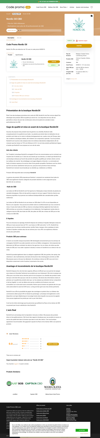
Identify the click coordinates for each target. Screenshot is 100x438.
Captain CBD (33, 394)
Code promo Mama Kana (42, 413)
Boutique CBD (16, 13)
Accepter (82, 430)
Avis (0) (19, 38)
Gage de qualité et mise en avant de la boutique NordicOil (28, 83)
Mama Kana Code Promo (52, 394)
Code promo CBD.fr (41, 415)
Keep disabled (84, 433)
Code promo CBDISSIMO (42, 420)
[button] (91, 16)
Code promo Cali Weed (42, 417)
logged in (16, 364)
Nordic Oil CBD (26, 59)
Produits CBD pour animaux (21, 95)
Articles (72, 7)
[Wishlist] (92, 7)
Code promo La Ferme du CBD (44, 408)
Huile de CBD (18, 89)
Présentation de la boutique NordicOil (22, 79)
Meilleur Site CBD (53, 7)
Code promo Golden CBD (42, 411)
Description (11, 38)
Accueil (8, 13)
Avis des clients (18, 86)
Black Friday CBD (70, 418)
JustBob (15, 394)
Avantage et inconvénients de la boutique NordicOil (26, 99)
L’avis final (14, 102)
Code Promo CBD (41, 7)
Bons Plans (63, 7)
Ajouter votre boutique (82, 7)
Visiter (79, 46)
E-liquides (17, 92)
